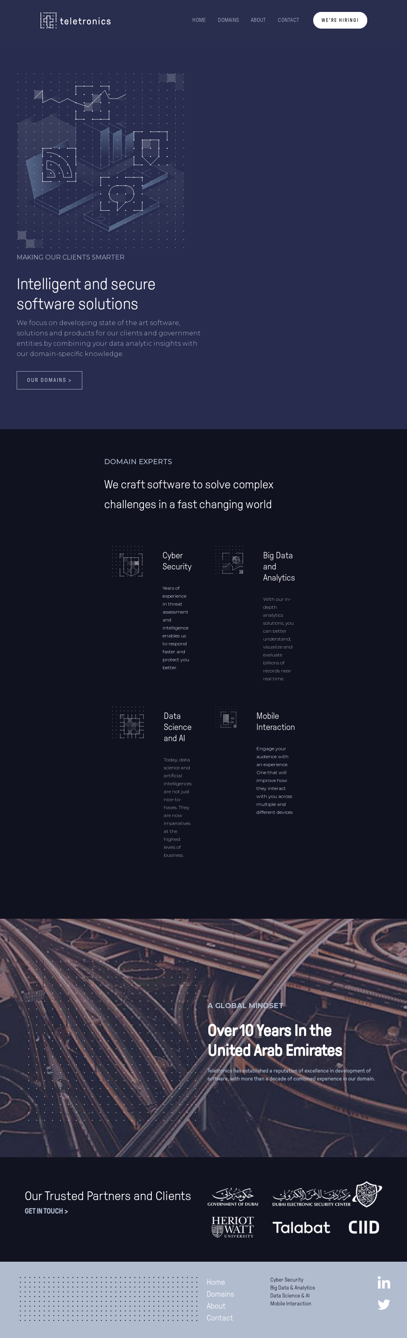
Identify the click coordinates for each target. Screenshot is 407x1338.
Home (216, 1282)
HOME (199, 20)
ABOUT (258, 20)
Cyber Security (286, 1280)
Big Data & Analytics (292, 1288)
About (216, 1305)
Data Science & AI (290, 1296)
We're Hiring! (340, 20)
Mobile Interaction (290, 1304)
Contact (220, 1317)
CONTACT (288, 20)
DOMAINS (228, 20)
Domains (220, 1294)
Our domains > (49, 380)
